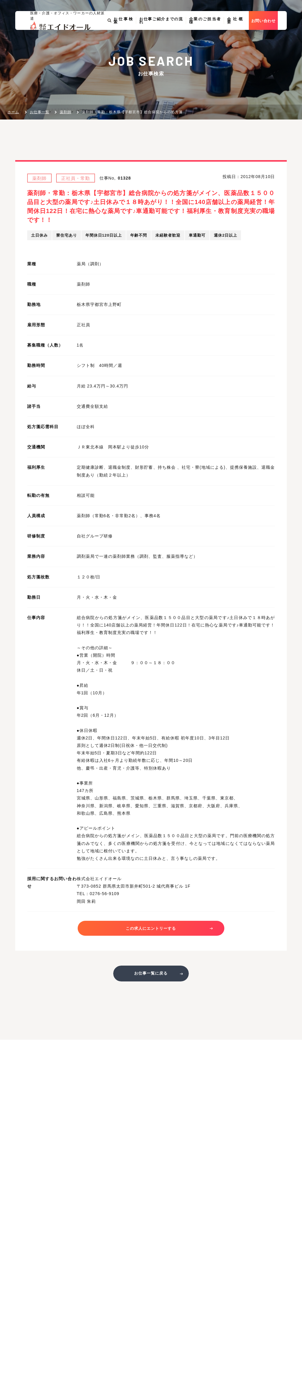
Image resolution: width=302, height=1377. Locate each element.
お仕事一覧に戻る (151, 976)
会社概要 (242, 39)
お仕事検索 (122, 40)
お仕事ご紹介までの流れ (165, 39)
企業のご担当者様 (211, 39)
